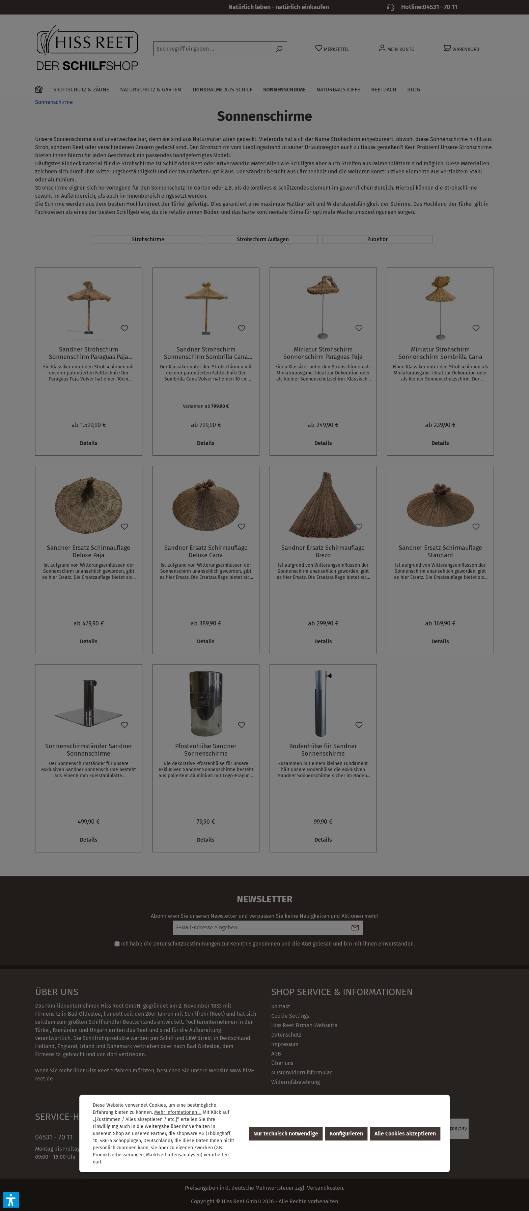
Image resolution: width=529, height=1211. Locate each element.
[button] (11, 1200)
